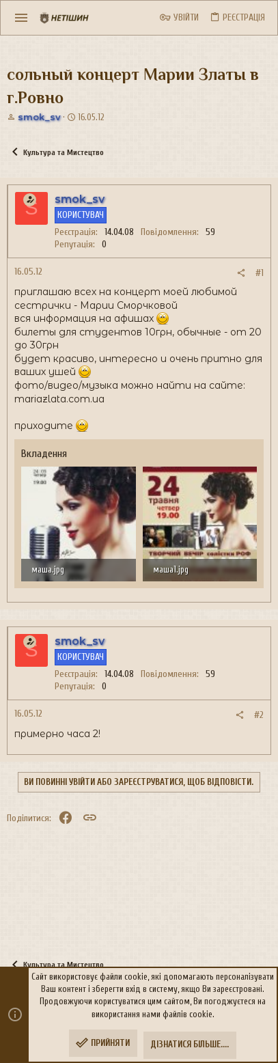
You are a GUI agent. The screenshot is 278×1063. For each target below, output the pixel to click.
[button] (22, 18)
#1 (259, 273)
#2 (259, 715)
